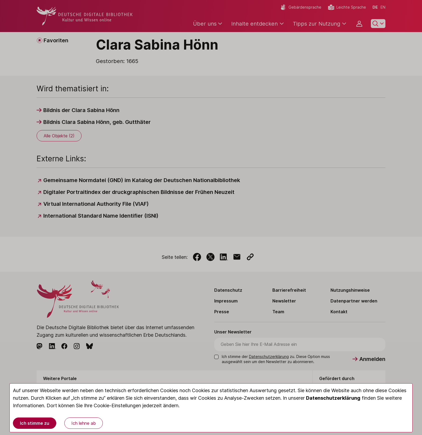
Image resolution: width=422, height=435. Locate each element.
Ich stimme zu (34, 423)
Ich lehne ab (83, 423)
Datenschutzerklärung (333, 398)
